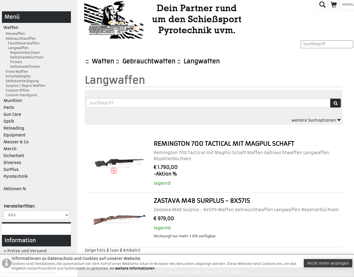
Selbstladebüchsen (24, 57)
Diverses (12, 162)
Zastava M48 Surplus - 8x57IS (202, 201)
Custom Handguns (20, 95)
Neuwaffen (14, 33)
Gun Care (12, 114)
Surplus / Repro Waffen (25, 86)
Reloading (14, 128)
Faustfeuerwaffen (21, 43)
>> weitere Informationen (132, 268)
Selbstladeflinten (22, 66)
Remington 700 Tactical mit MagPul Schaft (224, 143)
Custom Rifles (17, 90)
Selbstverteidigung (21, 81)
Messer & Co (16, 141)
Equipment (14, 135)
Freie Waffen (16, 71)
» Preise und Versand (25, 250)
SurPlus (11, 169)
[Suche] (335, 103)
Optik (9, 121)
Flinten (13, 62)
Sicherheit (14, 155)
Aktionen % (15, 188)
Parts (9, 107)
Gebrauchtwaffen (148, 61)
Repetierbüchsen (22, 52)
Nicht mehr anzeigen (328, 263)
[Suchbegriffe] (208, 102)
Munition (13, 100)
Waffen (103, 61)
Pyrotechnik (16, 176)
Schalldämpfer (17, 76)
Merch (10, 148)
